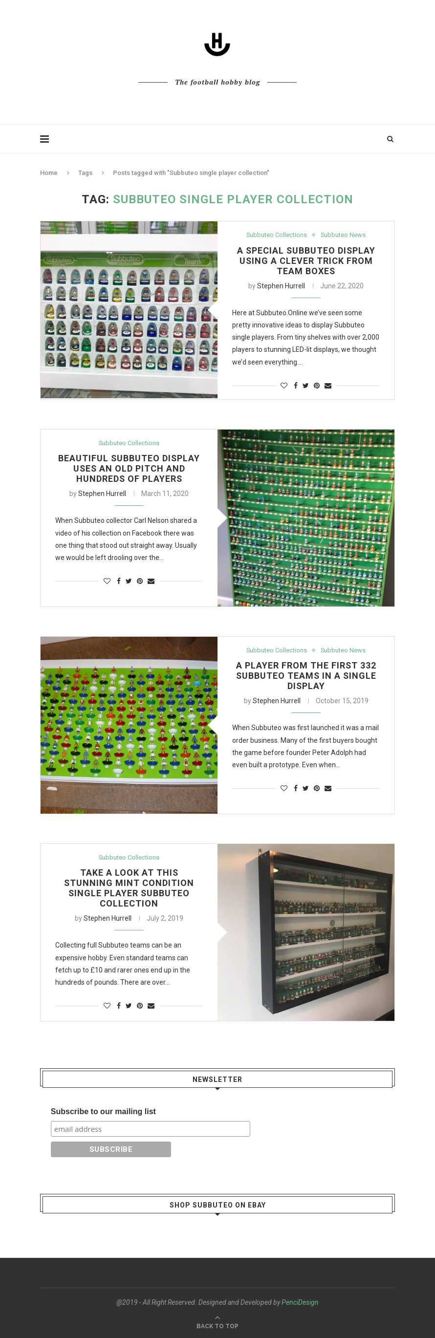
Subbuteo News (343, 234)
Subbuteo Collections (276, 234)
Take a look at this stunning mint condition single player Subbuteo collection (129, 888)
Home (49, 172)
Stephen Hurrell (281, 286)
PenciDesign (300, 1302)
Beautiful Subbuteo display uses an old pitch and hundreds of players (129, 468)
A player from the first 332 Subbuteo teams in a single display (306, 676)
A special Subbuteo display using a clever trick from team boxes (306, 260)
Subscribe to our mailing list (103, 1111)
